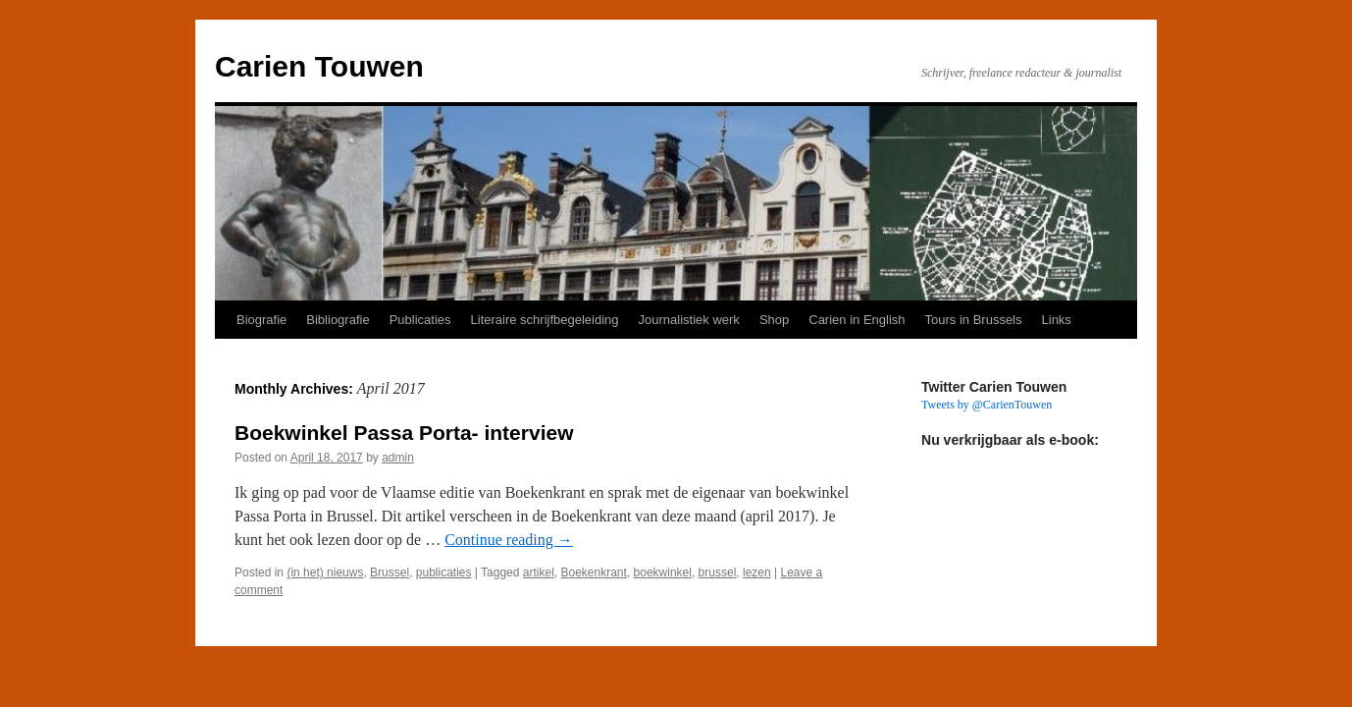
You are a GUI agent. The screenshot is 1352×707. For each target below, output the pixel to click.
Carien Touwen (319, 66)
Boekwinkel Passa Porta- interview (403, 432)
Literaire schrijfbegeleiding (545, 319)
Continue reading (508, 539)
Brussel (389, 572)
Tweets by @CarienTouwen (986, 404)
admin (398, 457)
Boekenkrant (594, 572)
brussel (718, 572)
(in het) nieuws (324, 572)
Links (1056, 319)
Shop (774, 319)
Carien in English (856, 319)
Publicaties (420, 319)
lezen (757, 572)
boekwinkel (663, 572)
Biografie (261, 319)
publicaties (444, 572)
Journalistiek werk (689, 319)
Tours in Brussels (973, 319)
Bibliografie (337, 319)
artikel (538, 572)
